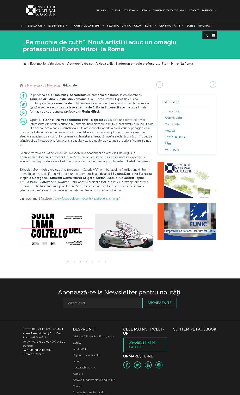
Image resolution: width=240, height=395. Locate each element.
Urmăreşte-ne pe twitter (142, 345)
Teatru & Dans (175, 137)
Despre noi (129, 10)
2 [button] (74, 262)
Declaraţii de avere (84, 367)
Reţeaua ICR (34, 25)
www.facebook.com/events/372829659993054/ (87, 198)
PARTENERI (207, 10)
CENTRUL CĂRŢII (169, 25)
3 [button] (80, 262)
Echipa (77, 342)
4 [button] (87, 262)
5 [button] (93, 262)
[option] (57, 232)
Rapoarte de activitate (86, 355)
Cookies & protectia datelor (89, 392)
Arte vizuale (173, 117)
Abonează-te (160, 303)
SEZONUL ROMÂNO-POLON (124, 25)
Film (168, 143)
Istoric (76, 361)
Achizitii (78, 373)
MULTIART (172, 150)
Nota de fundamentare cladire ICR (94, 380)
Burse (191, 25)
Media (144, 10)
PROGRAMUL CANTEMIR (85, 25)
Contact (194, 10)
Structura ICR (81, 348)
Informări (205, 25)
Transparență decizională (168, 10)
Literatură (172, 111)
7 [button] (105, 262)
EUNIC (149, 25)
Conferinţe (172, 124)
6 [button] (99, 262)
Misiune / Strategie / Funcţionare (93, 336)
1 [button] (68, 262)
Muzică (170, 130)
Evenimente (56, 25)
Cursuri (116, 10)
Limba (101, 10)
